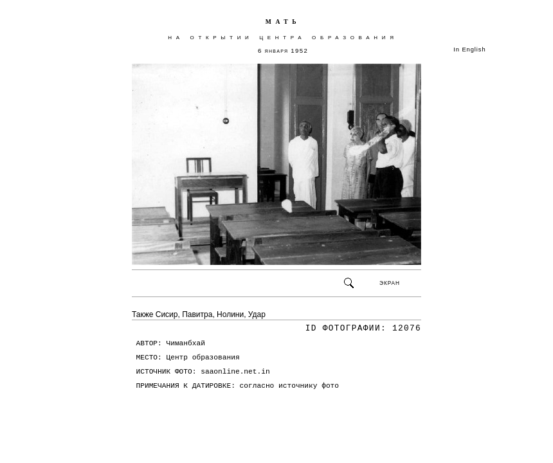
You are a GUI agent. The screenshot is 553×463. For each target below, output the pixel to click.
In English (469, 49)
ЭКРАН (389, 283)
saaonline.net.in (235, 372)
